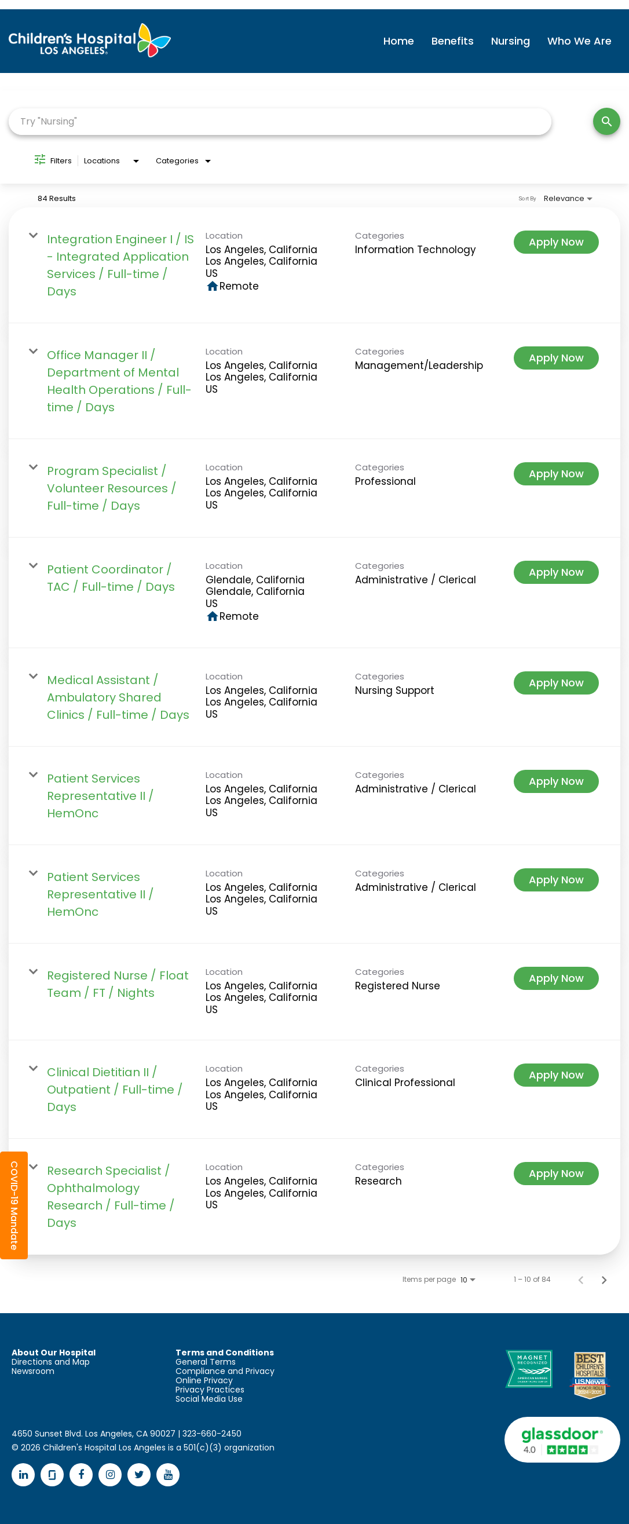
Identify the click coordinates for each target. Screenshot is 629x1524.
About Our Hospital (54, 1352)
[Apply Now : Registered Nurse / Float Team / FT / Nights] (556, 978)
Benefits (452, 41)
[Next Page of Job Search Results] (604, 1279)
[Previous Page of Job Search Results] (581, 1279)
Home (398, 41)
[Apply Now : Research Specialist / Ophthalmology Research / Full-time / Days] (556, 1173)
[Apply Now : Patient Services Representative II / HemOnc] (556, 781)
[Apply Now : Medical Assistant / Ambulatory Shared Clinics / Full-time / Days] (556, 683)
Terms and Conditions (224, 1352)
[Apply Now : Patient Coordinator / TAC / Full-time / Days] (556, 572)
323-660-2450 (212, 1433)
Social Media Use (209, 1399)
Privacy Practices (209, 1389)
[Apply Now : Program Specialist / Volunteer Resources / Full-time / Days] (556, 473)
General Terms (205, 1362)
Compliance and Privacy (225, 1371)
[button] (14, 1205)
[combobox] (280, 121)
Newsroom (33, 1371)
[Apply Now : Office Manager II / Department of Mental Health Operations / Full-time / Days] (556, 358)
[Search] (606, 121)
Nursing (510, 41)
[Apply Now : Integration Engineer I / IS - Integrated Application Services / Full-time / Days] (556, 242)
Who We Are (579, 41)
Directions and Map (51, 1362)
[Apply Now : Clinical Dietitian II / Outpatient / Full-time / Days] (556, 1075)
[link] (314, 265)
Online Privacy (204, 1380)
